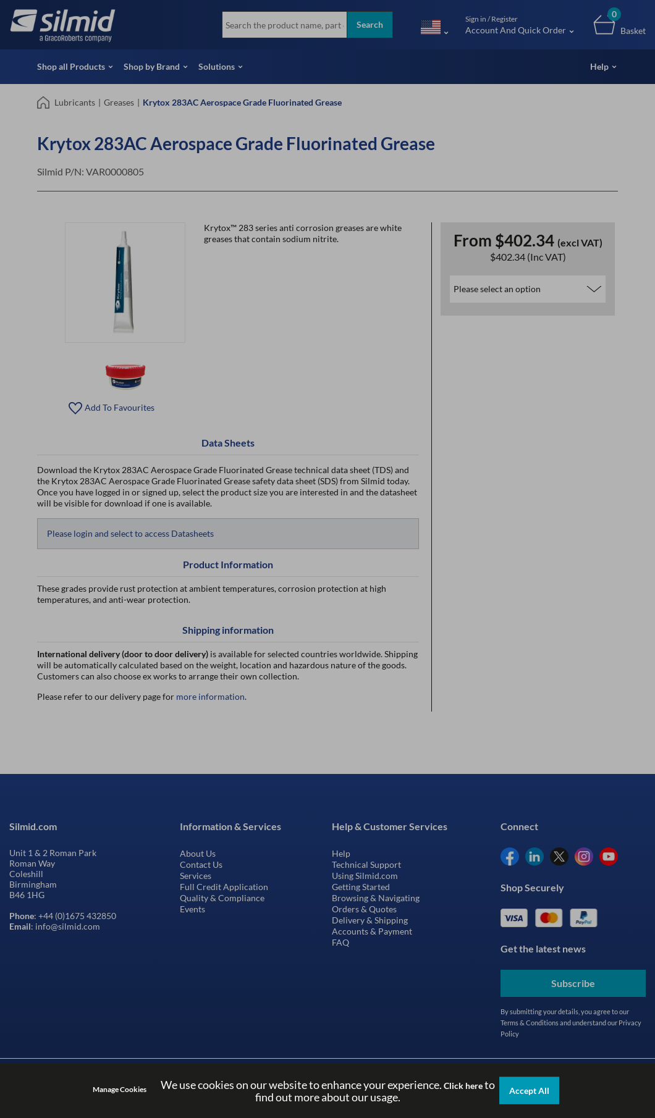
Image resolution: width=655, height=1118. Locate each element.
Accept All (529, 1090)
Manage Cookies (119, 1089)
